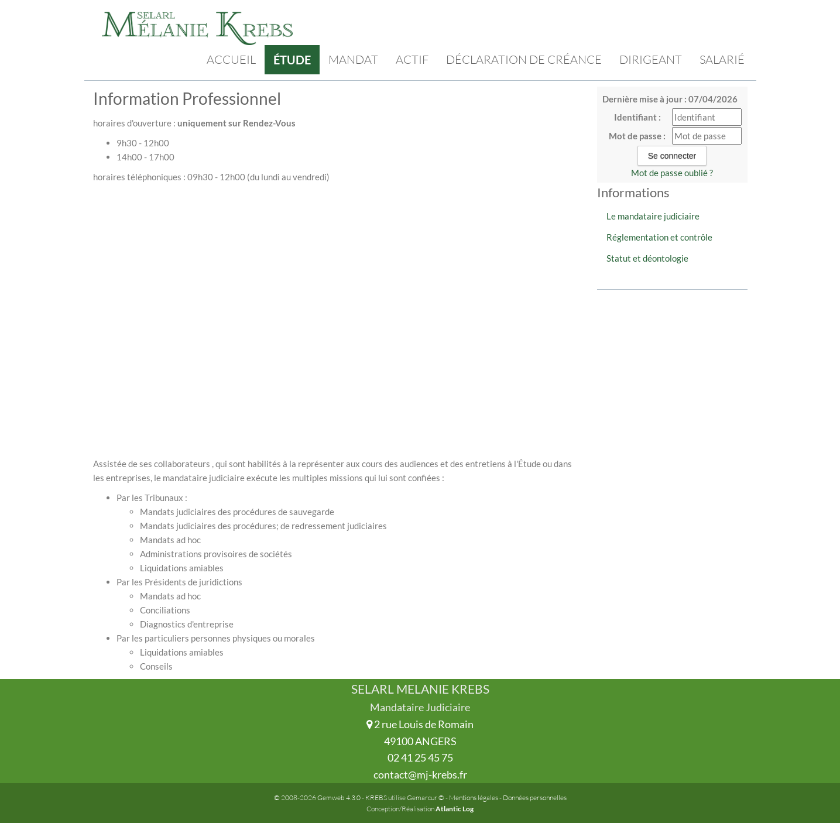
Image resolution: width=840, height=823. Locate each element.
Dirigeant (650, 59)
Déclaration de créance (524, 59)
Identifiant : (637, 117)
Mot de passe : (637, 136)
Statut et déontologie (647, 258)
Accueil (231, 59)
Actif (412, 59)
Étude (292, 60)
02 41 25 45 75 (420, 757)
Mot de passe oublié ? (672, 172)
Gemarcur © (425, 797)
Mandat (353, 59)
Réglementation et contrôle (659, 237)
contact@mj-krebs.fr (420, 774)
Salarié (722, 59)
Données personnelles (535, 797)
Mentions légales (473, 797)
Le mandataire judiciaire (653, 216)
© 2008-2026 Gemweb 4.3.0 (317, 797)
